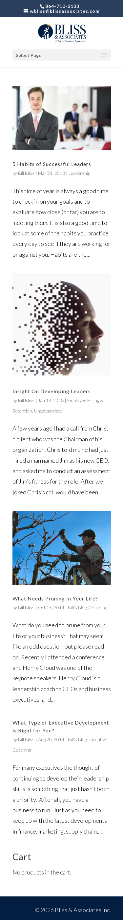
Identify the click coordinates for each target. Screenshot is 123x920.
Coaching (98, 607)
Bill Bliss (26, 173)
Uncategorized (48, 411)
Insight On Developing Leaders (51, 391)
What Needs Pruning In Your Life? (55, 598)
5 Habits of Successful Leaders (51, 164)
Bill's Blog (77, 607)
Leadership (79, 173)
